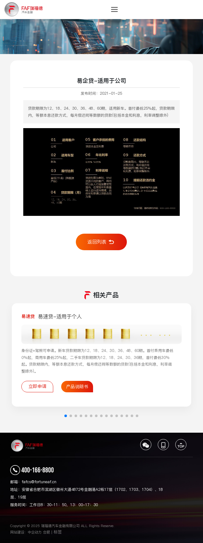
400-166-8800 (37, 470)
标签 (58, 532)
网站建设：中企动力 (26, 532)
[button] (65, 416)
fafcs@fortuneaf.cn (39, 482)
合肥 (46, 532)
